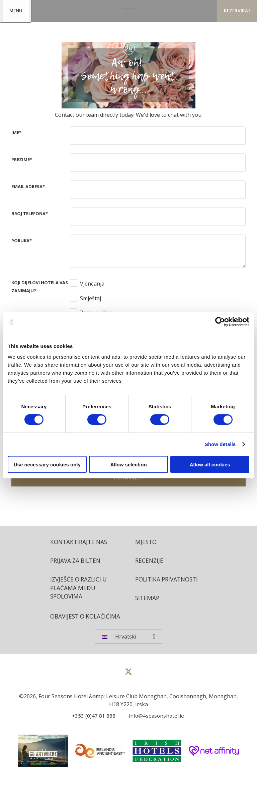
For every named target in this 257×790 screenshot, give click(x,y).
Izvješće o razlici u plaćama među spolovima (80, 589)
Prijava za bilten (77, 561)
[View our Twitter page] (128, 685)
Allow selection (128, 464)
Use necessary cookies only (47, 464)
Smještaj (90, 298)
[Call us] (91, 726)
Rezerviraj (237, 10)
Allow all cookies (210, 464)
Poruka (21, 241)
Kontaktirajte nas (80, 542)
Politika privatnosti (168, 580)
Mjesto (146, 542)
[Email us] (153, 726)
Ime (16, 132)
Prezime (21, 159)
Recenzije (149, 561)
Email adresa (28, 186)
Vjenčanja (92, 283)
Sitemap (147, 599)
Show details (220, 444)
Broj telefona (29, 214)
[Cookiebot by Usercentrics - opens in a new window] (220, 322)
